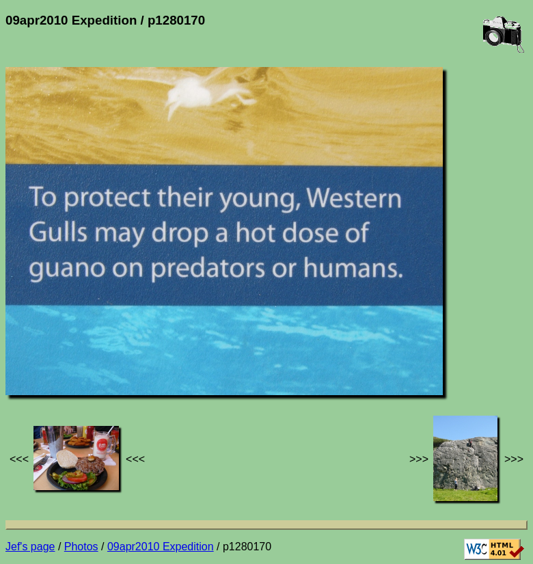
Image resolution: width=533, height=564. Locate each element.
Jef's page (30, 546)
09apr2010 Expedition (160, 546)
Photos (81, 546)
